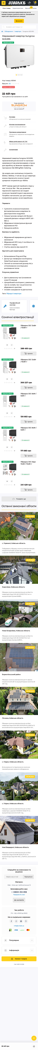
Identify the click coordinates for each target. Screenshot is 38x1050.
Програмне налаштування (17, 132)
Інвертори (18, 31)
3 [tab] (19, 74)
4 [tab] (21, 74)
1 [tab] (16, 74)
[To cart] (29, 354)
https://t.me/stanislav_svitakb (21, 921)
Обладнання (9, 31)
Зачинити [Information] (19, 21)
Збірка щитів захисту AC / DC (18, 141)
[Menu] (4, 3)
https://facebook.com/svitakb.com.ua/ (11, 921)
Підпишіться (28, 877)
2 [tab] (18, 74)
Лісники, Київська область (12, 718)
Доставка (12, 117)
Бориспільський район (11, 674)
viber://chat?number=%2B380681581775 (26, 921)
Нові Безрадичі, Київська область (15, 847)
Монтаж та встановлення (17, 124)
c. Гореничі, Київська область (13, 543)
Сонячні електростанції (18, 317)
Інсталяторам (13, 149)
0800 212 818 (20, 892)
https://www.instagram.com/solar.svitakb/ (16, 921)
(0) (10, 83)
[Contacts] (29, 3)
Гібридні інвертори (13, 294)
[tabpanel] (19, 57)
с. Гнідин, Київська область (13, 762)
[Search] (4, 27)
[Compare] (11, 345)
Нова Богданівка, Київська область (16, 631)
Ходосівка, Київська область (13, 587)
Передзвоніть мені (19, 894)
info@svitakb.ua (19, 926)
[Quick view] (7, 345)
